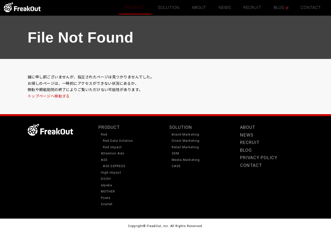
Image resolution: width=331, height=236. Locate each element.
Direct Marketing (186, 140)
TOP (22, 7)
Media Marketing (186, 160)
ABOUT (199, 7)
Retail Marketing (185, 147)
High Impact (111, 172)
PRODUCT (135, 7)
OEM (175, 153)
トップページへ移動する (49, 96)
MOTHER (108, 191)
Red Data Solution (118, 140)
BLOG (281, 7)
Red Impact (112, 147)
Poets (105, 198)
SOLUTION (168, 7)
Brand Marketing (185, 134)
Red (104, 134)
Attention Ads (112, 153)
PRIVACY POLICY (258, 157)
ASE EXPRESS (114, 166)
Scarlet (107, 204)
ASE (104, 160)
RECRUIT (252, 7)
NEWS (225, 7)
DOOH (106, 179)
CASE (176, 166)
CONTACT (311, 7)
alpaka (106, 185)
